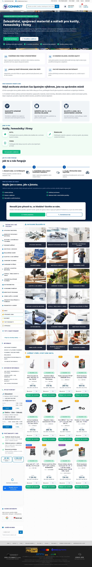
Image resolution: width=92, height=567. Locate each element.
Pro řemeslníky (63, 1)
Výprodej (7, 326)
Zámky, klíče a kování (11, 296)
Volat (7, 408)
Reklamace (7, 355)
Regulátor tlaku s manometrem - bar (49, 421)
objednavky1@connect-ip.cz (12, 419)
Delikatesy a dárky (10, 305)
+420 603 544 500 (7, 1)
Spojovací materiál (10, 230)
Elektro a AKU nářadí (11, 257)
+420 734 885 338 (9, 417)
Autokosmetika (9, 284)
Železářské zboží (9, 253)
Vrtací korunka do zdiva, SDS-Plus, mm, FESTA (33, 377)
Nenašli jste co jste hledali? (10, 380)
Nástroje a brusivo (10, 249)
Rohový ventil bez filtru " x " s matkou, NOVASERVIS (49, 465)
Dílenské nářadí (9, 245)
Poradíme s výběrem (29, 39)
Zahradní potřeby (10, 264)
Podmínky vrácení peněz (11, 352)
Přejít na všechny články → (12, 337)
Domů (8, 543)
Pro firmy (71, 1)
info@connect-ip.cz (21, 1)
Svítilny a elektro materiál (10, 269)
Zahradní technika (10, 260)
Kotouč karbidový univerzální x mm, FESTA (33, 421)
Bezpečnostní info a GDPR (79, 543)
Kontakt (87, 1)
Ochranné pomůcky (10, 288)
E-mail (17, 408)
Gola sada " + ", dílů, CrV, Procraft (32, 465)
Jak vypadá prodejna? (11, 383)
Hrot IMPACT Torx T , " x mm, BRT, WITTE (65, 421)
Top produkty (9, 322)
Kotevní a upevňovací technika (11, 240)
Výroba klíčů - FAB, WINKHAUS (10, 376)
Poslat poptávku (27, 214)
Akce (5, 311)
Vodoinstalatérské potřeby (10, 280)
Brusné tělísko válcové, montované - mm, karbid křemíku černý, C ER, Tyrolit (65, 467)
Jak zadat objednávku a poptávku (11, 372)
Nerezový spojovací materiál (10, 235)
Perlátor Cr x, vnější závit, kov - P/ (82, 421)
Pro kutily (54, 1)
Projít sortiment (11, 39)
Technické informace (11, 361)
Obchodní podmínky (10, 347)
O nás (77, 1)
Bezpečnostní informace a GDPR (12, 358)
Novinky (7, 318)
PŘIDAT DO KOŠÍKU (32, 395)
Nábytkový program (11, 292)
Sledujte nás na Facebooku (11, 488)
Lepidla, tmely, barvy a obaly (11, 274)
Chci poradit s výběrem (11, 152)
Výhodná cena (9, 314)
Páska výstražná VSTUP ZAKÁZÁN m (65, 376)
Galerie (46, 543)
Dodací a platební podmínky (13, 350)
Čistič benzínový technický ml (82, 376)
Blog (82, 1)
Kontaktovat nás (64, 214)
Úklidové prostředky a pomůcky (11, 300)
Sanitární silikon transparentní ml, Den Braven (49, 377)
